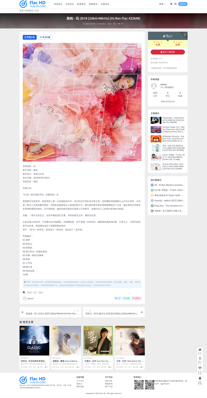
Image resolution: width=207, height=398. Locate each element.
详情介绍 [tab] (30, 37)
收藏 (127, 298)
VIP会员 (158, 42)
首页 (22, 10)
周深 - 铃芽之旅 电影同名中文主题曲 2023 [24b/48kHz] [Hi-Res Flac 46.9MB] (173, 147)
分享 (118, 298)
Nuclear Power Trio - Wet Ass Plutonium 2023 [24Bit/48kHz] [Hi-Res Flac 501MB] (173, 130)
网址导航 (80, 386)
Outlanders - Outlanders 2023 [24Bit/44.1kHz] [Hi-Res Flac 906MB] (173, 119)
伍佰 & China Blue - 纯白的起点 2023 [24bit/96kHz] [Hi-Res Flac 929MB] (173, 166)
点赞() (136, 298)
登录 (183, 4)
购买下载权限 (168, 52)
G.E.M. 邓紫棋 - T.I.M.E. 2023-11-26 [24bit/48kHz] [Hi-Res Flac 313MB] (173, 157)
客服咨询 (109, 383)
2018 (29, 292)
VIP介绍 (108, 381)
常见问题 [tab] (46, 37)
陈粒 (41, 292)
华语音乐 (29, 10)
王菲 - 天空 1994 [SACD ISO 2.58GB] (129, 362)
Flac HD (103, 393)
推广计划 (109, 386)
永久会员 (177, 42)
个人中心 (80, 381)
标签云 (79, 383)
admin (28, 298)
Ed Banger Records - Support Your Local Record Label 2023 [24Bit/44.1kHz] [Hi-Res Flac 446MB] (173, 139)
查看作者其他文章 (168, 101)
